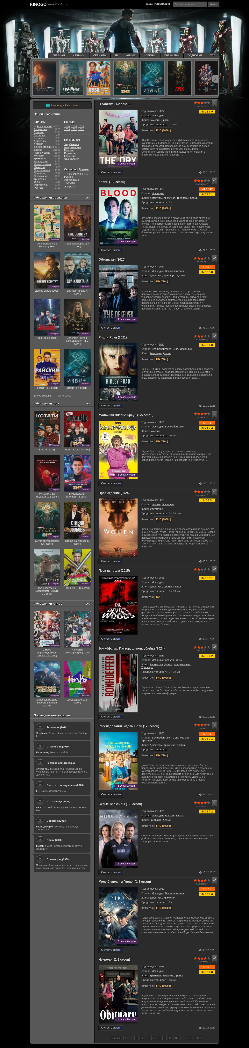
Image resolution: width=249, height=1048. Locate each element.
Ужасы (177, 586)
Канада (180, 815)
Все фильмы (44, 126)
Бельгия (169, 660)
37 (189, 1038)
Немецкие (70, 156)
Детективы (156, 197)
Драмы (165, 120)
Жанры (70, 186)
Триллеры (183, 197)
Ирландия (158, 115)
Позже (198, 1038)
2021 (161, 344)
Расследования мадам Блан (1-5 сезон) (129, 726)
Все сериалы (75, 173)
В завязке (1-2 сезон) (115, 104)
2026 (67, 126)
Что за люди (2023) (58, 801)
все (87, 197)
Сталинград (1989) (58, 746)
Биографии (156, 664)
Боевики (39, 132)
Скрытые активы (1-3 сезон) (120, 804)
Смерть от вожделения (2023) (65, 785)
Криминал (169, 197)
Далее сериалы (43, 395)
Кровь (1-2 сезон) (112, 182)
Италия (156, 504)
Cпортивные (41, 176)
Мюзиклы (39, 167)
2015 (161, 577)
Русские (69, 150)
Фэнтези (39, 187)
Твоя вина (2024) (57, 727)
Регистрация (162, 3)
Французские (71, 158)
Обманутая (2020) (112, 259)
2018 (161, 188)
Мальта (184, 737)
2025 (74, 126)
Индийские (70, 153)
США (176, 348)
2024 (161, 655)
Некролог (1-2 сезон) (114, 959)
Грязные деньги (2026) (61, 762)
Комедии (155, 120)
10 (176, 1038)
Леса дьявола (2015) (114, 570)
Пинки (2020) (54, 840)
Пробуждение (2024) (114, 493)
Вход (149, 3)
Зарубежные (71, 144)
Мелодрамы (41, 161)
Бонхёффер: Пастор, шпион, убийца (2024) (132, 648)
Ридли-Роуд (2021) (113, 337)
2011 (161, 422)
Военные (39, 138)
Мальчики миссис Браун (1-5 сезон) (126, 415)
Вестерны (39, 135)
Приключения (42, 170)
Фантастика (156, 508)
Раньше (116, 1038)
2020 (161, 266)
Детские (38, 143)
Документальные (44, 146)
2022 (161, 111)
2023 (161, 500)
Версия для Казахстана (62, 105)
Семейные (40, 173)
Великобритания (174, 271)
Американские (72, 147)
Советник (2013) (57, 820)
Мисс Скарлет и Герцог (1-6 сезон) (125, 881)
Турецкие (69, 182)
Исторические (182, 664)
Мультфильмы (42, 164)
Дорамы (84, 169)
